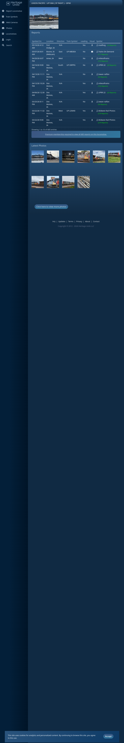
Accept (108, 733)
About (87, 221)
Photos (7, 28)
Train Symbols (10, 16)
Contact (96, 221)
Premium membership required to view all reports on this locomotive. (76, 134)
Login (6, 39)
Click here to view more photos (51, 206)
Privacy (79, 221)
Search (7, 45)
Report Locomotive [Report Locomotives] (12, 11)
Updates (61, 221)
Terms (70, 221)
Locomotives (9, 34)
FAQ (53, 221)
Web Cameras (10, 22)
